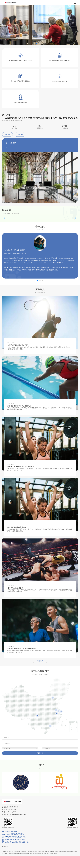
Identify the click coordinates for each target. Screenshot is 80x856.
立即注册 (40, 753)
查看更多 (7, 134)
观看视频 (20, 134)
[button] (68, 255)
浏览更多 (40, 661)
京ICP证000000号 (52, 853)
